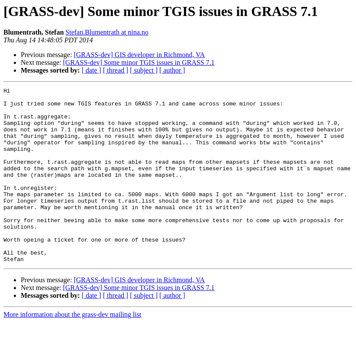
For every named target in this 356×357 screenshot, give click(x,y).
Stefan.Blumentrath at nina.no (107, 32)
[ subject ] (144, 70)
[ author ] (172, 70)
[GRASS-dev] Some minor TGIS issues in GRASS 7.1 (139, 62)
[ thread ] (115, 70)
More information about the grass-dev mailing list (72, 349)
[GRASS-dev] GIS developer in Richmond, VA (139, 54)
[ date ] (91, 70)
